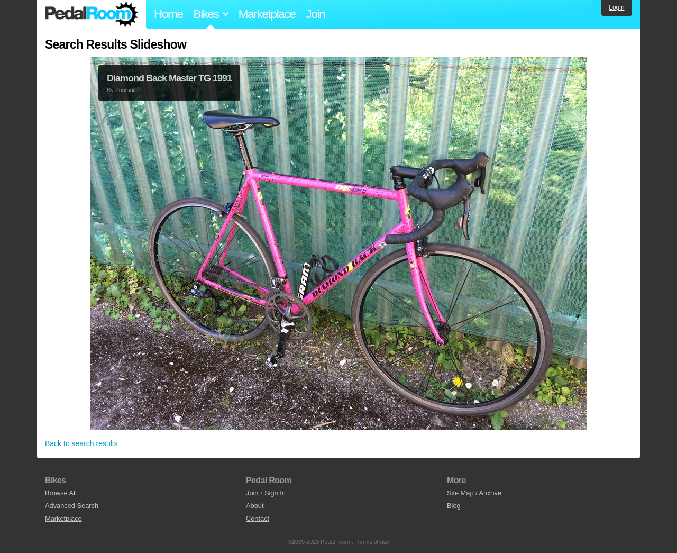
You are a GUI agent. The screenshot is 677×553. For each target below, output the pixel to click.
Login (616, 7)
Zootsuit (125, 90)
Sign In (275, 493)
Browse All (61, 493)
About (254, 506)
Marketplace (267, 14)
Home (168, 14)
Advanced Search (71, 506)
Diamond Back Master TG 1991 (169, 78)
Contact (257, 518)
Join (315, 14)
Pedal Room (91, 14)
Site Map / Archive (474, 493)
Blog (454, 506)
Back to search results (81, 443)
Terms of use (373, 542)
